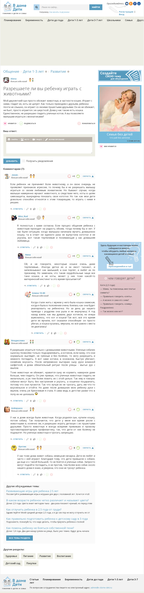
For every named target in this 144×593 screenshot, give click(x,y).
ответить (18, 209)
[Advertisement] (72, 45)
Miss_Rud (23, 216)
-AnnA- (15, 175)
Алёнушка (16, 408)
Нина (28, 254)
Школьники (114, 20)
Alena (13, 78)
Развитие (58, 71)
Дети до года (55, 20)
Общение (11, 71)
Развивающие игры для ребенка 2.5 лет (32, 491)
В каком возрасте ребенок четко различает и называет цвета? (47, 500)
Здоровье (11, 556)
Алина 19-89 (38, 293)
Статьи (34, 579)
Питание (28, 556)
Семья (128, 20)
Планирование (12, 20)
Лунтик (22, 446)
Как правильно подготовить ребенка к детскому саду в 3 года (47, 518)
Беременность (34, 20)
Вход (121, 14)
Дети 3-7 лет (95, 20)
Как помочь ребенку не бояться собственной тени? (40, 528)
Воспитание (64, 556)
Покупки (31, 563)
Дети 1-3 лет (75, 20)
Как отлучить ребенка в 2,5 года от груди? (33, 509)
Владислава (18, 340)
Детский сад (12, 563)
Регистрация (126, 11)
